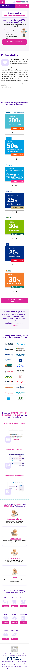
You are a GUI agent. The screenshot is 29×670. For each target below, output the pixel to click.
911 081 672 (7, 5)
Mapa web (24, 655)
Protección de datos (15, 653)
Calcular (5, 606)
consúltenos (14, 325)
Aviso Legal (5, 653)
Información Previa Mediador (14, 655)
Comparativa (15, 538)
